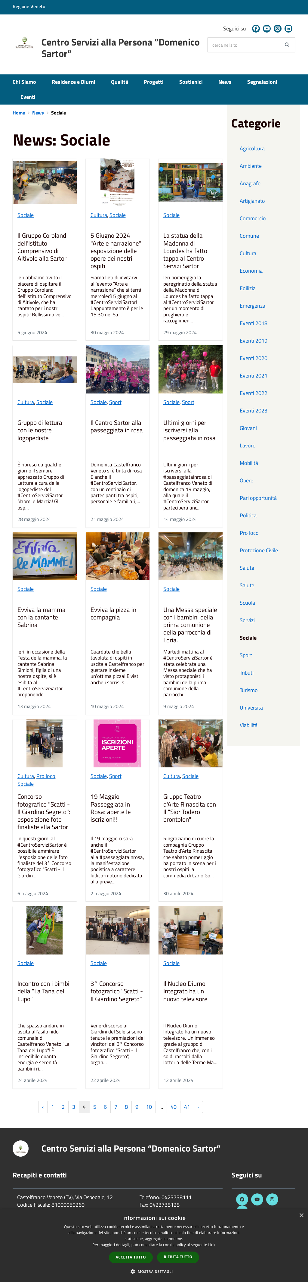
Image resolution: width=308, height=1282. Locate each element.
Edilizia (248, 288)
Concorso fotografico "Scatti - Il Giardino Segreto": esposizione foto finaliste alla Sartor (43, 812)
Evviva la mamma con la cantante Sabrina (41, 617)
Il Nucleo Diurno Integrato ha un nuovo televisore (185, 991)
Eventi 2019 (253, 341)
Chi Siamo (24, 82)
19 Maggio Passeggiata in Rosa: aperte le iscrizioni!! (111, 808)
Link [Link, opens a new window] (211, 1244)
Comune (249, 236)
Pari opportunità (258, 498)
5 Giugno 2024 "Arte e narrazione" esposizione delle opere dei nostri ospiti (116, 251)
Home (19, 112)
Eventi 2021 (253, 375)
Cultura (99, 215)
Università (251, 708)
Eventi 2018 (253, 323)
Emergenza (252, 306)
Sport (115, 402)
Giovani (248, 428)
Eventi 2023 (253, 410)
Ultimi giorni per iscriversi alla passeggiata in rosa (189, 430)
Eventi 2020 (253, 358)
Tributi (247, 673)
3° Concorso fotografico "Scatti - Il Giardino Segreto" (117, 991)
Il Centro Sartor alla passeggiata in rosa (117, 427)
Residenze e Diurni (73, 82)
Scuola (247, 603)
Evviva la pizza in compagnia (113, 614)
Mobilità (249, 463)
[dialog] (154, 1245)
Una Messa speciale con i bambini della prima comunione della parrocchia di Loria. (190, 625)
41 (187, 1107)
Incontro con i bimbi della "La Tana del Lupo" (43, 991)
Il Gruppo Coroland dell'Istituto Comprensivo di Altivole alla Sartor (41, 247)
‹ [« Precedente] (43, 1107)
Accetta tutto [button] (131, 1257)
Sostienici (191, 82)
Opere (246, 480)
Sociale (25, 215)
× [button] (301, 1215)
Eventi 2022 (253, 393)
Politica (248, 515)
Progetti (154, 82)
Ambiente (251, 166)
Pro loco (45, 776)
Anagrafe (250, 183)
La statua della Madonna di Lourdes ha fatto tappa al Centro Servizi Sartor (185, 251)
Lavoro (248, 445)
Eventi (27, 97)
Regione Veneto (29, 6)
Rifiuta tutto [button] (178, 1256)
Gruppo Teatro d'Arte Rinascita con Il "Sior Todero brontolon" (189, 808)
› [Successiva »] (198, 1107)
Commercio (253, 218)
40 (174, 1107)
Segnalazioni (262, 82)
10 (149, 1107)
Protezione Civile (259, 550)
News (225, 82)
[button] (154, 1271)
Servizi (247, 620)
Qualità (119, 82)
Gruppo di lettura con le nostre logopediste (39, 430)
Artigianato (252, 201)
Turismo (249, 690)
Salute (247, 568)
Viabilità (248, 725)
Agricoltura (252, 148)
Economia (251, 271)
